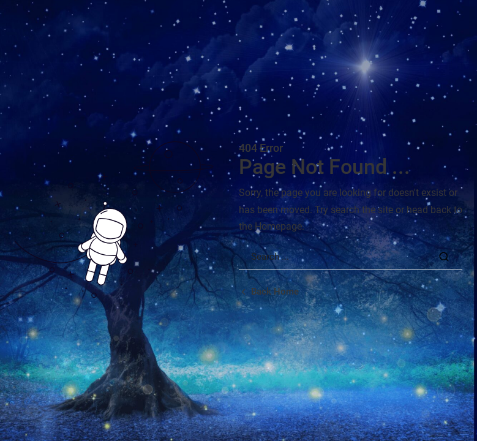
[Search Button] (444, 256)
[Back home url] (269, 292)
